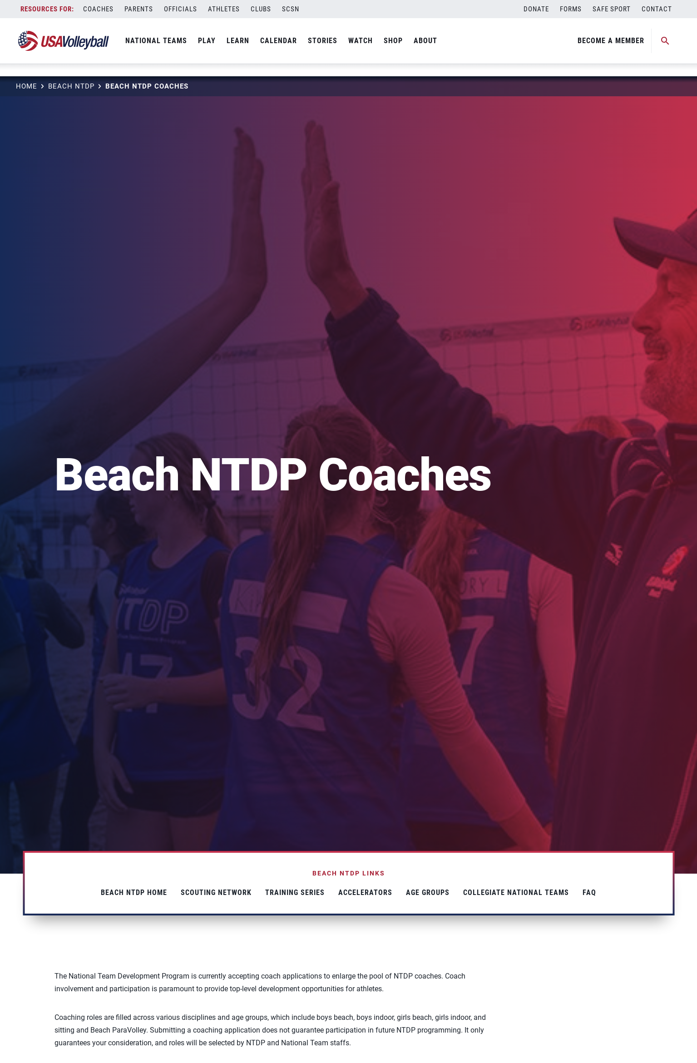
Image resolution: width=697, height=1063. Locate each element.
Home (26, 86)
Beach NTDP (71, 86)
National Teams (156, 40)
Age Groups (428, 892)
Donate (536, 9)
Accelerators (365, 892)
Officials (180, 9)
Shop (393, 40)
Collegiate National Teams (516, 892)
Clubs (261, 9)
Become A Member (611, 40)
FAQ (589, 892)
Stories (322, 40)
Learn (238, 40)
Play (207, 40)
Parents (138, 9)
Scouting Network (216, 892)
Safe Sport (612, 9)
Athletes (224, 9)
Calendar (278, 40)
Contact (657, 9)
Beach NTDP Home (134, 892)
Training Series (295, 892)
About (425, 40)
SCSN (290, 9)
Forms (571, 9)
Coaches (98, 9)
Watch (360, 40)
